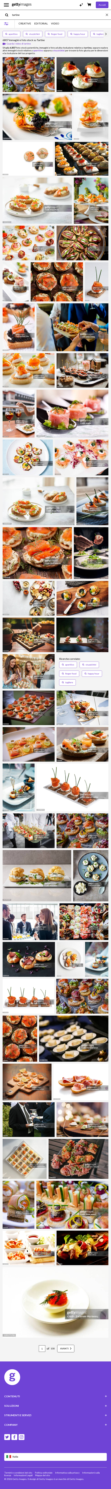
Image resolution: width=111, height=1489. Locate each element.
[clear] (108, 15)
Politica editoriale (43, 1472)
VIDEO (55, 23)
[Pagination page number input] (42, 1348)
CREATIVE (25, 23)
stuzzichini (33, 34)
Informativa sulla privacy (67, 1472)
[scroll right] (106, 34)
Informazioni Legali (23, 1475)
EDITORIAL (41, 23)
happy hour (77, 34)
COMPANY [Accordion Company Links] (55, 1424)
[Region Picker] (55, 1457)
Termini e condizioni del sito (18, 1472)
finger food (55, 34)
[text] (58, 14)
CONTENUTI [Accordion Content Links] (55, 1396)
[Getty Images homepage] (21, 4)
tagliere (98, 34)
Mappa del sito (42, 1475)
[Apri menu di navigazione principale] (6, 5)
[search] (8, 15)
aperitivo (11, 34)
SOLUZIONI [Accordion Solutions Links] (55, 1405)
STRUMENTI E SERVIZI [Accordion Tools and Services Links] (55, 1415)
